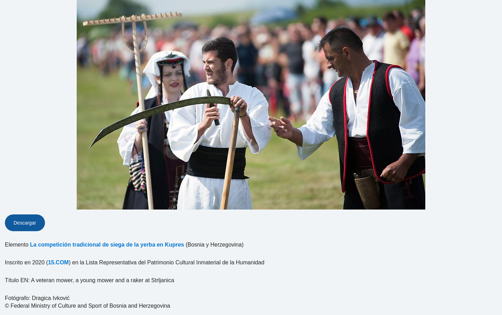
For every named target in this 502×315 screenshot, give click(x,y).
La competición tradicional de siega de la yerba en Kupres (107, 245)
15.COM (58, 262)
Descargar (25, 223)
